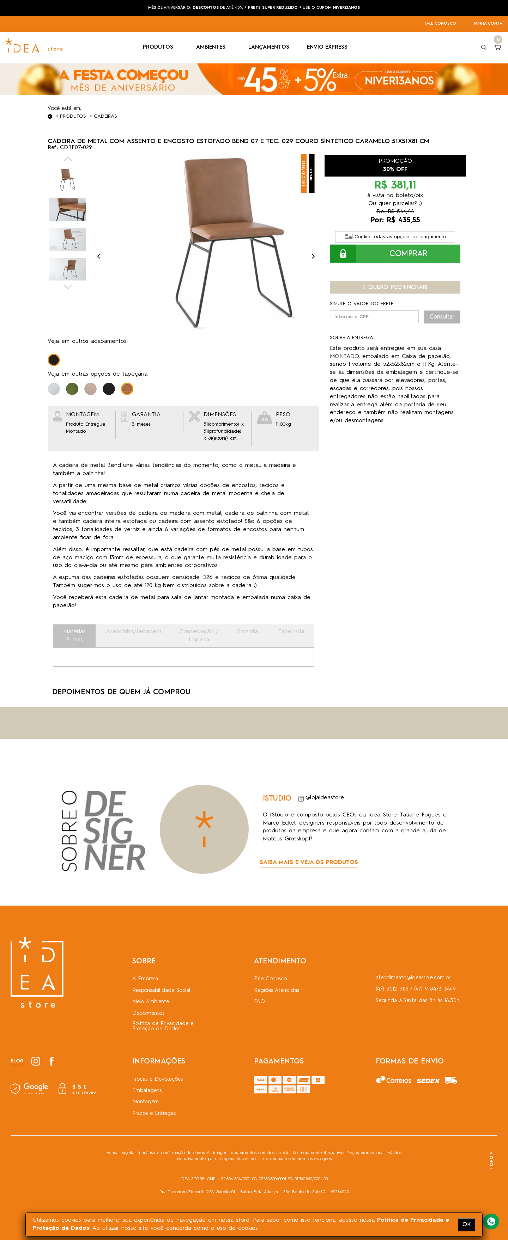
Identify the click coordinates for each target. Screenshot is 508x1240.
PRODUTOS (161, 47)
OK (466, 1224)
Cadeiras (105, 116)
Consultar (442, 317)
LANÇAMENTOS (268, 47)
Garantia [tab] (247, 632)
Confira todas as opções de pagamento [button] (395, 236)
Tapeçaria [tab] (291, 632)
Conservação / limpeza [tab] (199, 636)
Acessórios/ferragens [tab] (134, 632)
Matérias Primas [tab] (74, 636)
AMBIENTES (213, 47)
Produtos (73, 116)
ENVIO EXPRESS (327, 47)
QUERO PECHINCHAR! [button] (395, 287)
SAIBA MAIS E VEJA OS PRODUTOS (309, 862)
